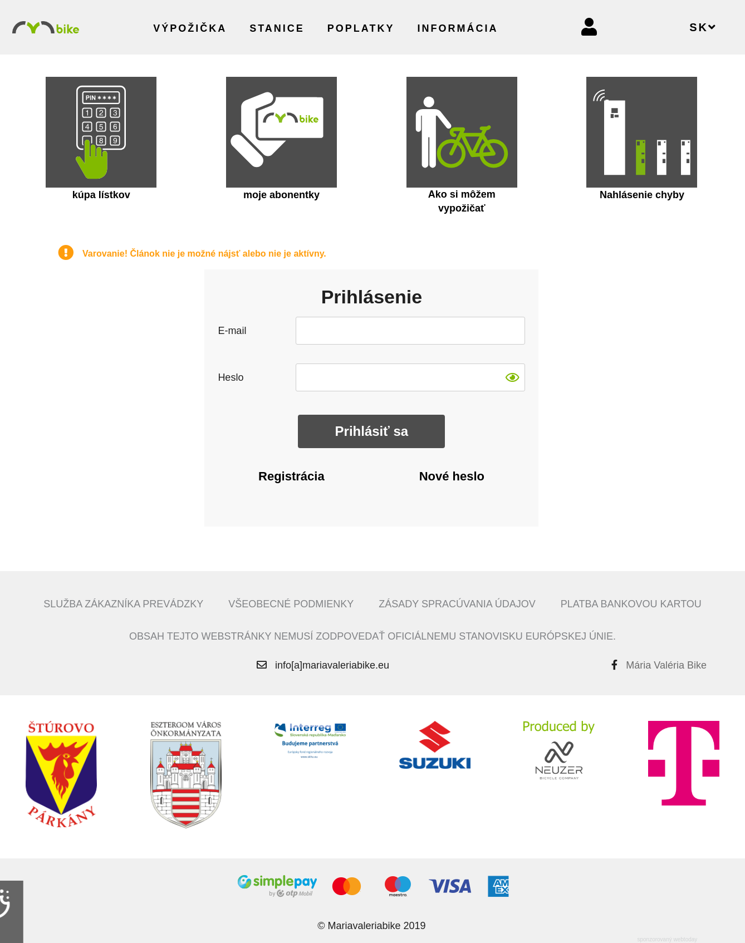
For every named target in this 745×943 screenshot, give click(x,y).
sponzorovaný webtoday (667, 939)
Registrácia (291, 476)
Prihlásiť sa (372, 431)
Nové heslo (451, 476)
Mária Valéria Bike (666, 665)
